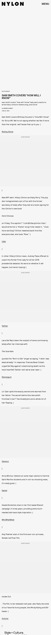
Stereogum (6, 377)
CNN (4, 241)
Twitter (5, 326)
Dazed (4, 490)
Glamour (5, 461)
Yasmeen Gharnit (8, 108)
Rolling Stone (7, 131)
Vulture (5, 618)
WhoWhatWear (8, 519)
